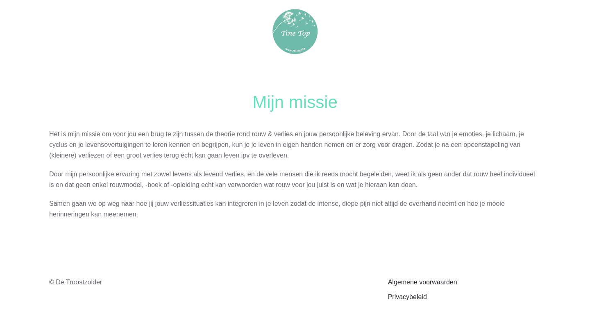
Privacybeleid (407, 296)
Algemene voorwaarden (422, 282)
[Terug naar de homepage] (295, 31)
